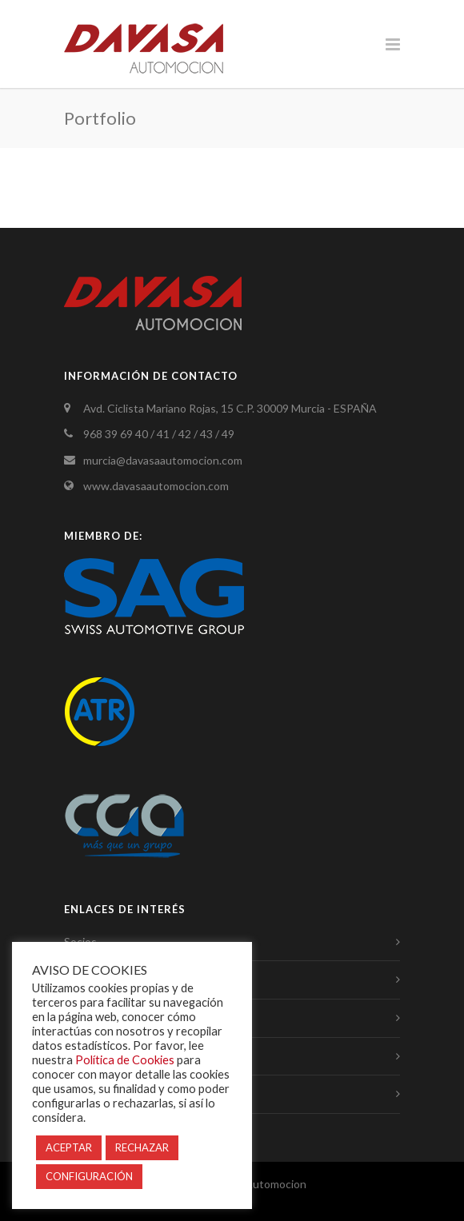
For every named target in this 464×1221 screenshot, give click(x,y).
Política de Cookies (124, 1060)
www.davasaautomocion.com (156, 486)
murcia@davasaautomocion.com (162, 460)
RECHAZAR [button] (142, 1147)
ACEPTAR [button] (69, 1147)
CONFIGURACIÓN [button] (89, 1176)
